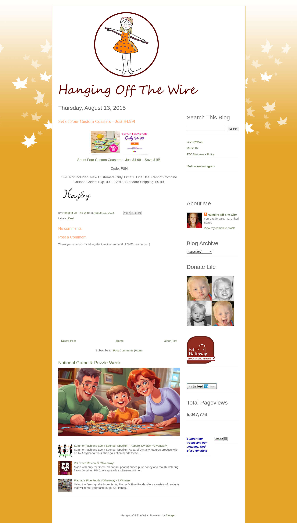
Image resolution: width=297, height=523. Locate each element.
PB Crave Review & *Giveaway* (94, 463)
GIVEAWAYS (195, 141)
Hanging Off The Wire (222, 214)
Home (119, 340)
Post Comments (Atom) (128, 350)
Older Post (170, 340)
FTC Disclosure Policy (201, 154)
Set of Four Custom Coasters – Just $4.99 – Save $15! (118, 160)
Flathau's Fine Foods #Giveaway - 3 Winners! (102, 480)
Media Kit (193, 148)
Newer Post (68, 340)
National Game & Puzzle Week (89, 362)
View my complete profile (219, 228)
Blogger (170, 515)
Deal (71, 218)
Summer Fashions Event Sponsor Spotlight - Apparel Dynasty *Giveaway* (120, 445)
